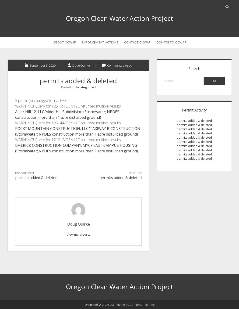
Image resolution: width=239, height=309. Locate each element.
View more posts (78, 234)
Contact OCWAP (137, 42)
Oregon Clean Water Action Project (119, 18)
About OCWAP (64, 42)
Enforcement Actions (100, 42)
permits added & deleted (36, 177)
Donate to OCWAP (172, 42)
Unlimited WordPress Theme (105, 304)
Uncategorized (85, 87)
